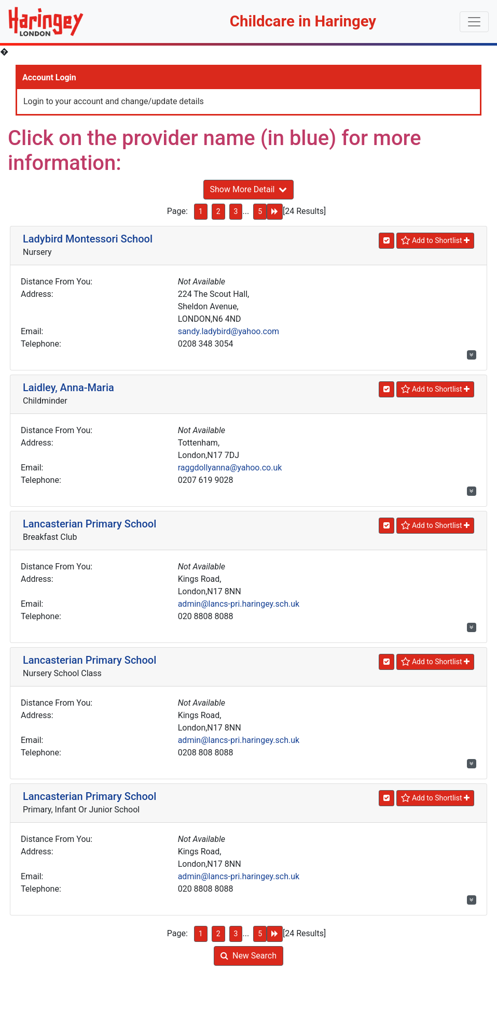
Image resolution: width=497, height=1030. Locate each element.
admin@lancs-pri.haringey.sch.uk (238, 604)
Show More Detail (248, 189)
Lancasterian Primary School (89, 524)
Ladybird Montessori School (88, 239)
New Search (248, 956)
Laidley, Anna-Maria (68, 387)
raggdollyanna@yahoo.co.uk (230, 468)
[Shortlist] (435, 241)
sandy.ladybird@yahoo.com (228, 331)
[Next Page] (275, 212)
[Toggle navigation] (474, 21)
